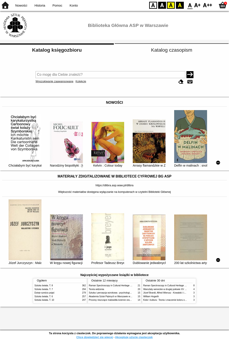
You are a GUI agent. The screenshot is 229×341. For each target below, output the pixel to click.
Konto (74, 5)
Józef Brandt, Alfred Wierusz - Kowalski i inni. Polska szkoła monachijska (179, 293)
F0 (190, 5)
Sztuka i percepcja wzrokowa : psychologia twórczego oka (117, 293)
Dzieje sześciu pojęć (44, 293)
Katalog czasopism (171, 50)
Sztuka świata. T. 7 (43, 289)
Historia (39, 5)
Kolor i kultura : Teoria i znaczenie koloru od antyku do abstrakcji (174, 300)
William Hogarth (151, 296)
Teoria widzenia (96, 289)
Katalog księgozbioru (57, 50)
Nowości (21, 5)
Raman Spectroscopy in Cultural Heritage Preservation (116, 285)
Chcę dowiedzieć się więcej (94, 337)
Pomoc (57, 5)
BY (179, 5)
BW (162, 5)
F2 (208, 5)
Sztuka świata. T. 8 (43, 285)
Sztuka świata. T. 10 (44, 300)
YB (170, 5)
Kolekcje (80, 81)
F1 (197, 5)
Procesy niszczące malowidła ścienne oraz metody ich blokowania (121, 300)
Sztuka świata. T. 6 (43, 296)
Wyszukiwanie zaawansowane (54, 81)
